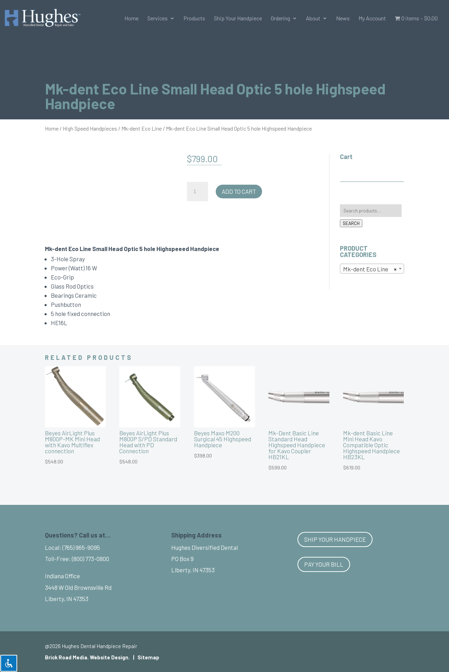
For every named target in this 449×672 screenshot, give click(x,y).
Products (194, 18)
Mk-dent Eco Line (141, 128)
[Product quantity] (197, 192)
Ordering (280, 18)
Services (157, 18)
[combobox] (372, 269)
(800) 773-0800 (90, 558)
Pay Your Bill (323, 564)
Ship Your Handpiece (238, 18)
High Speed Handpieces (90, 128)
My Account (372, 18)
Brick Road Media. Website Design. (87, 657)
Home (132, 18)
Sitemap (148, 657)
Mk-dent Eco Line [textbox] (370, 269)
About (313, 18)
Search (351, 223)
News (343, 18)
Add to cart (239, 191)
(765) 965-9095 (81, 547)
